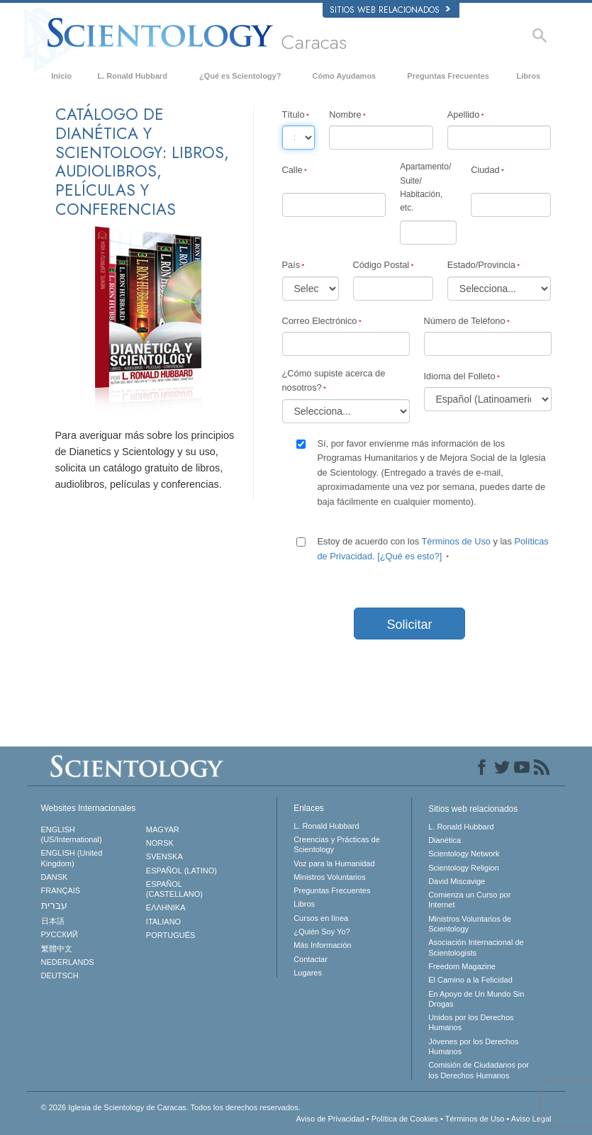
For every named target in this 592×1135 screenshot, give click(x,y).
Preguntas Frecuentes (448, 76)
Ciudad (485, 169)
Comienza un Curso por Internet (469, 899)
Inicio (61, 76)
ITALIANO (163, 921)
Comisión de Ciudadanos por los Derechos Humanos (478, 1070)
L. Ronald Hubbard (132, 76)
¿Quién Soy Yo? (322, 931)
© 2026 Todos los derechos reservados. (171, 1107)
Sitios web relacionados (390, 10)
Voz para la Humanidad (334, 863)
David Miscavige (456, 881)
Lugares (308, 972)
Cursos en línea (321, 918)
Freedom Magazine (462, 966)
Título (293, 114)
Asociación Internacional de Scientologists (476, 947)
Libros (529, 76)
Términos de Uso (456, 541)
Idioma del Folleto (460, 376)
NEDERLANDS (67, 962)
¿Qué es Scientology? (240, 76)
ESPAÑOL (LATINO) (181, 870)
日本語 (53, 921)
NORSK (160, 843)
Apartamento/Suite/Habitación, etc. (425, 187)
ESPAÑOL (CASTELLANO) (174, 889)
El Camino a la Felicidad (470, 979)
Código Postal (381, 264)
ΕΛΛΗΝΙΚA (166, 907)
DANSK (54, 877)
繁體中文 (56, 948)
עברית (54, 905)
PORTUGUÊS (170, 935)
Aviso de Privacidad (330, 1118)
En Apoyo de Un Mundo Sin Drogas (476, 999)
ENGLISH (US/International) (71, 834)
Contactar (311, 959)
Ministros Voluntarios (330, 877)
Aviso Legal (531, 1118)
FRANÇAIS (61, 890)
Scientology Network (463, 853)
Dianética (444, 840)
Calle (292, 169)
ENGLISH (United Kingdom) (72, 858)
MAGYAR (162, 829)
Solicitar (409, 624)
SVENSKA (164, 856)
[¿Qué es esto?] (409, 556)
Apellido (463, 114)
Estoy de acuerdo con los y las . (433, 548)
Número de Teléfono (465, 320)
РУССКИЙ (59, 934)
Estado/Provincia (481, 264)
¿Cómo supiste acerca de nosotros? (334, 380)
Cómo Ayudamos (344, 76)
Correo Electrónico (319, 320)
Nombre (345, 114)
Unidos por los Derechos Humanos (470, 1022)
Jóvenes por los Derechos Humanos (473, 1046)
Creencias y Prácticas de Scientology (337, 844)
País (291, 264)
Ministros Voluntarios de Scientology (469, 924)
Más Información (322, 945)
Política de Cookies (405, 1118)
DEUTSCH (60, 975)
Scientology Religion (463, 867)
